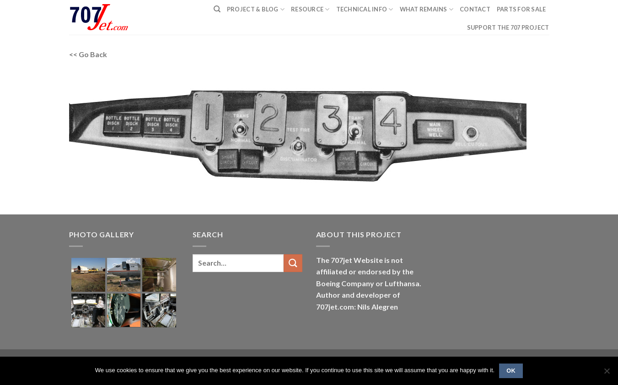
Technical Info (364, 9)
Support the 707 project (508, 27)
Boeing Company (346, 283)
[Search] (217, 9)
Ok (511, 371)
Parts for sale (521, 9)
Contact (475, 9)
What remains (427, 9)
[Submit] (293, 263)
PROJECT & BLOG (256, 9)
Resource (310, 9)
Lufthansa (402, 283)
